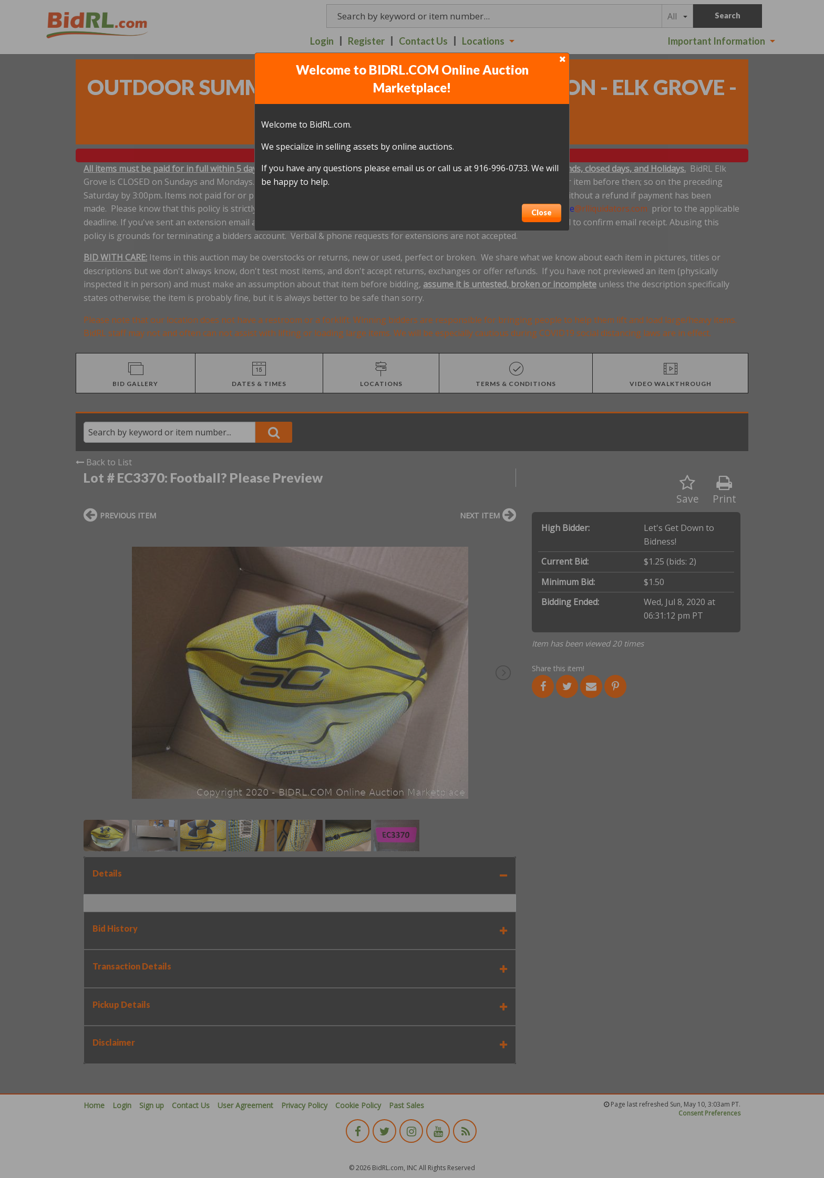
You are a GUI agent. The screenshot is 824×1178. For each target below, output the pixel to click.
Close (541, 212)
